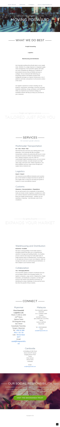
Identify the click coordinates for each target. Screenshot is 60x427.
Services (22, 4)
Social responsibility (45, 4)
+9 (38, 327)
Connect (31, 4)
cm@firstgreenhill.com (30, 366)
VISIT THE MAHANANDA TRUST (30, 398)
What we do (12, 4)
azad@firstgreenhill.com (41, 330)
